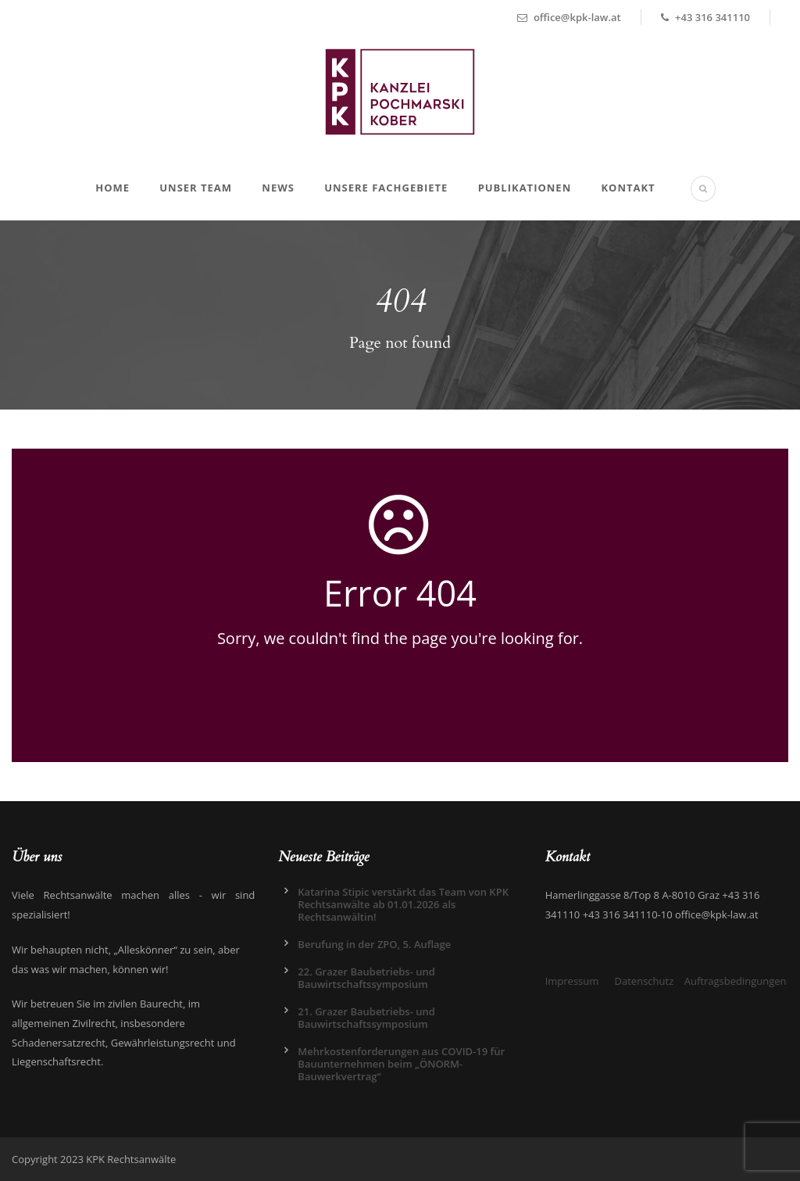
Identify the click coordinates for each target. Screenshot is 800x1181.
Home (112, 188)
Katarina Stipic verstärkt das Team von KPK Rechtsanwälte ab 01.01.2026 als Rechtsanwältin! (403, 904)
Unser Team (195, 188)
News (278, 188)
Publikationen (525, 188)
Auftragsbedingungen (735, 981)
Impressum (572, 981)
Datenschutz (644, 981)
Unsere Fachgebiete (386, 188)
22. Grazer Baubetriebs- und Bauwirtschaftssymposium (366, 977)
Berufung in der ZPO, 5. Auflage (374, 944)
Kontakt (628, 188)
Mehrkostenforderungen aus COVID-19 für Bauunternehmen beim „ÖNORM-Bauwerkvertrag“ (401, 1063)
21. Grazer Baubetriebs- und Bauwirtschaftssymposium (366, 1017)
